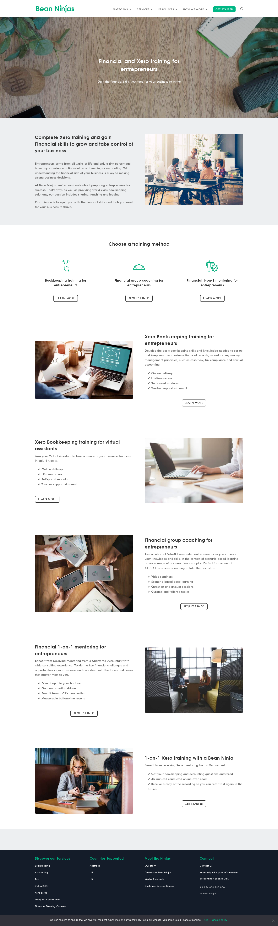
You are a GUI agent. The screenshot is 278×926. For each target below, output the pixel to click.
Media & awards (154, 879)
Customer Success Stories (159, 885)
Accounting (41, 872)
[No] (273, 921)
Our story (150, 865)
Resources (166, 9)
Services (143, 9)
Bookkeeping (42, 865)
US (91, 872)
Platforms (120, 9)
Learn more (66, 298)
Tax (37, 879)
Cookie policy (219, 919)
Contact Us (206, 865)
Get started (224, 9)
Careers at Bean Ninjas (158, 872)
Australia (95, 865)
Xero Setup (41, 892)
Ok (206, 919)
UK (91, 879)
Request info (139, 298)
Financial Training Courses (50, 906)
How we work (193, 9)
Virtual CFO (41, 885)
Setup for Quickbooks (47, 899)
